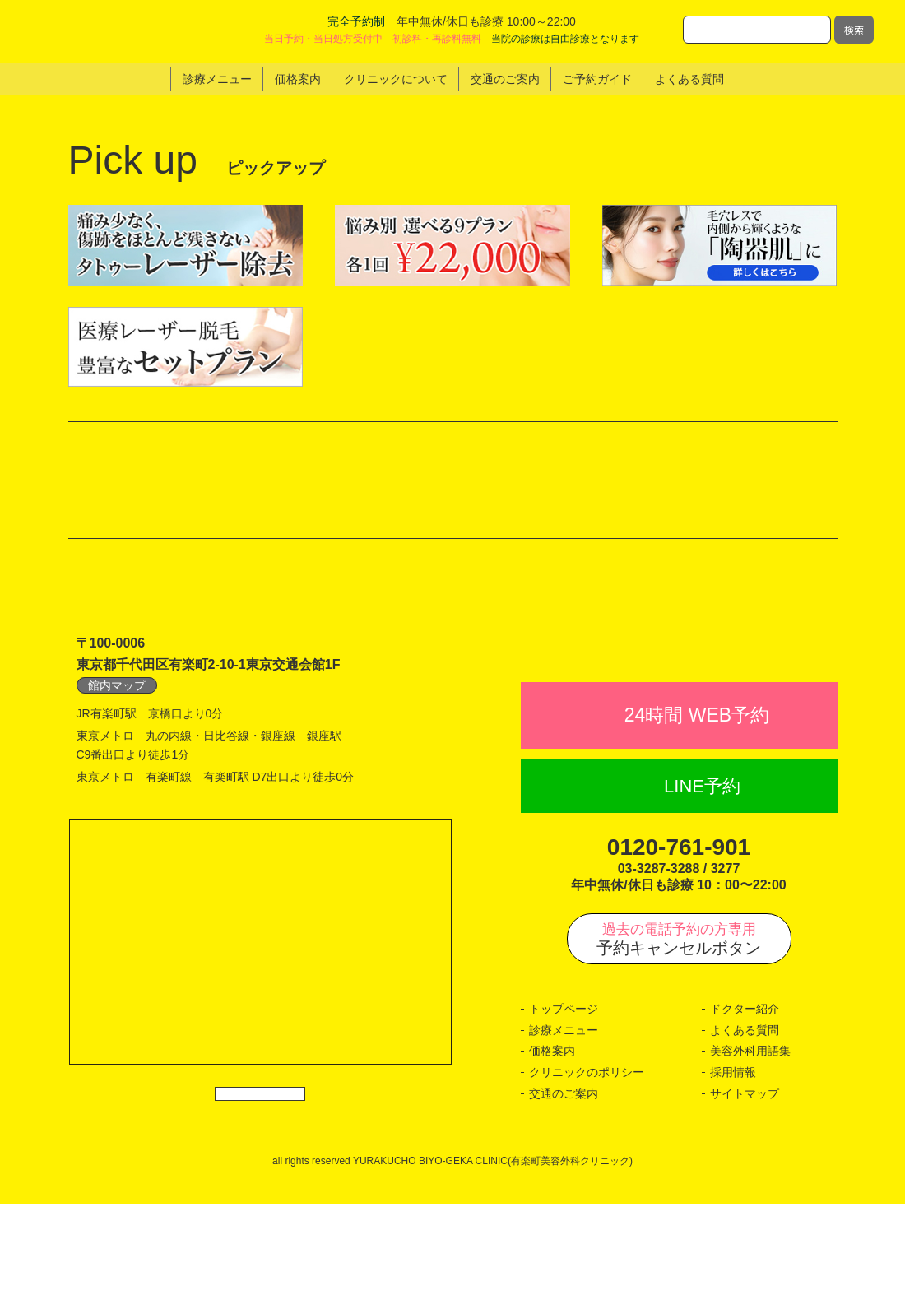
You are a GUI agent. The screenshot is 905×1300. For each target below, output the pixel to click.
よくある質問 (744, 1126)
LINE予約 (702, 881)
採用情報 (733, 1168)
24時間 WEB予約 (696, 811)
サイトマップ (744, 1189)
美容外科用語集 (750, 1147)
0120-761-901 (678, 943)
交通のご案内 (563, 1189)
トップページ (563, 1105)
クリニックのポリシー (586, 1168)
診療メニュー (563, 1126)
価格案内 (552, 1147)
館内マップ (117, 745)
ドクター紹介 (744, 1105)
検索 (854, 29)
